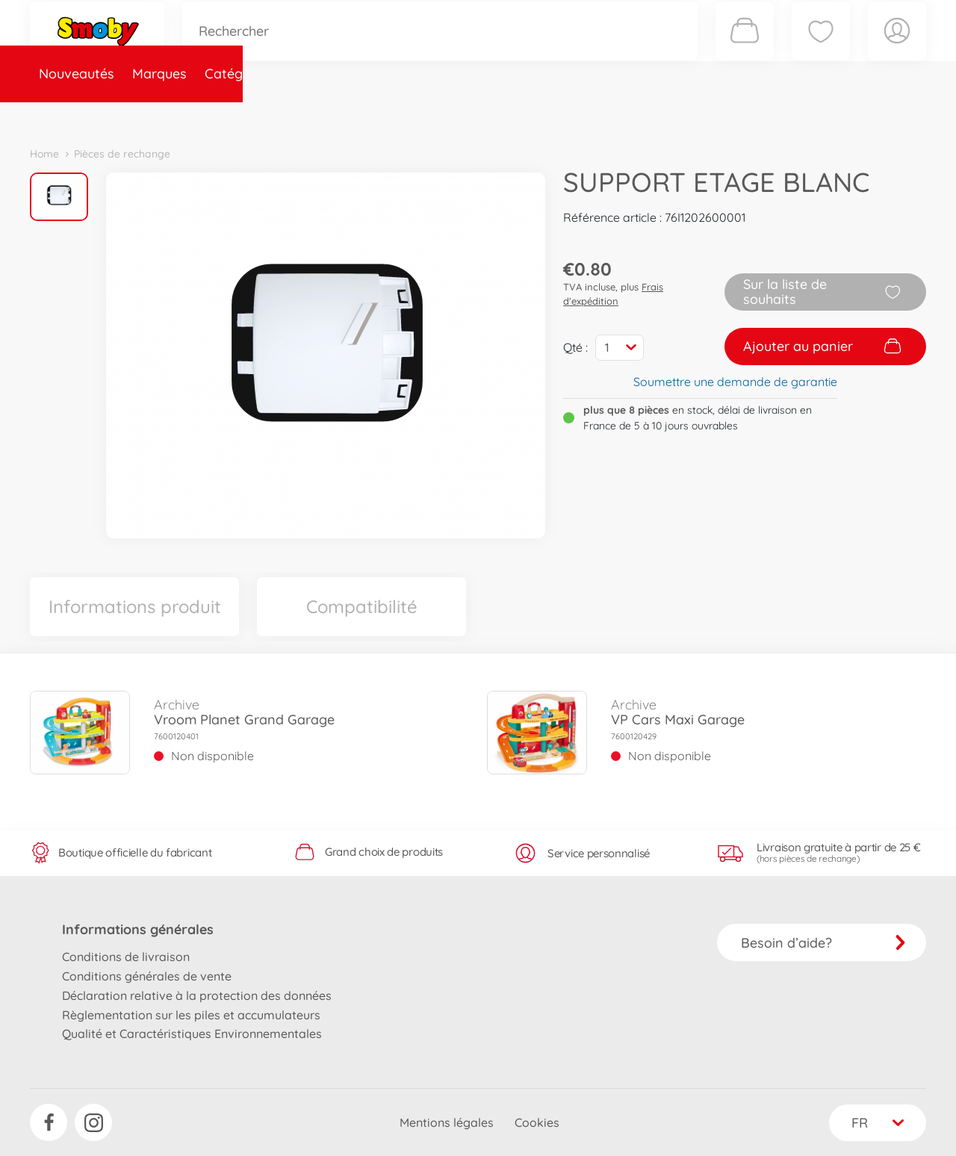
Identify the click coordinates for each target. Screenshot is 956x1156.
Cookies (537, 1122)
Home (44, 154)
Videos (452, 114)
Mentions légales (447, 1122)
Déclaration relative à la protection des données (197, 995)
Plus (759, 114)
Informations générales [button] (138, 929)
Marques (159, 114)
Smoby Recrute (837, 114)
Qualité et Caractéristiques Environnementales (192, 1033)
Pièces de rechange (352, 114)
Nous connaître (680, 114)
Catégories (239, 114)
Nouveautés (76, 114)
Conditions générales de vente (147, 976)
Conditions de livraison (126, 956)
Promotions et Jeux (552, 114)
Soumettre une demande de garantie (735, 381)
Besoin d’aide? (823, 942)
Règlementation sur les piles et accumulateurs (191, 1014)
